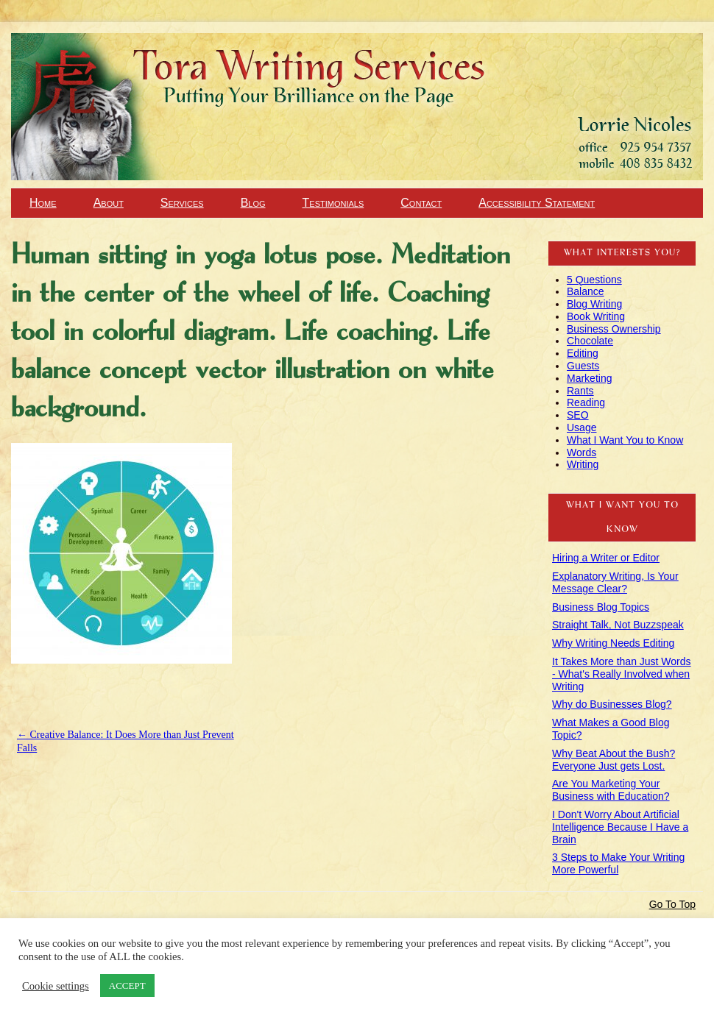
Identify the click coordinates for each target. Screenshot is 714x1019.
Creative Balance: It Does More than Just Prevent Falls (125, 741)
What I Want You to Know (625, 440)
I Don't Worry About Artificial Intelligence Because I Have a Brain (620, 827)
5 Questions (594, 279)
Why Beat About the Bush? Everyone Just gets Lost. (613, 760)
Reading (586, 402)
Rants (580, 391)
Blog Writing (594, 304)
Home (43, 202)
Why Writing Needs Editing (613, 643)
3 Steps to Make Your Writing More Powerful (618, 863)
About (108, 202)
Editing (582, 353)
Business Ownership (614, 329)
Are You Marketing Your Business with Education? (611, 790)
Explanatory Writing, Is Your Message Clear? (615, 582)
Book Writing (596, 316)
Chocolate (590, 341)
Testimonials (333, 202)
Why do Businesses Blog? (612, 704)
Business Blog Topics (600, 607)
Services (182, 202)
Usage (581, 427)
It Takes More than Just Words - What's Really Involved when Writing (621, 674)
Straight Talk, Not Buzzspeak (618, 625)
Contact (421, 202)
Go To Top (672, 904)
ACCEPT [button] (127, 985)
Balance (585, 291)
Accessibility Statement (536, 202)
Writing (582, 464)
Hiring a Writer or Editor (606, 558)
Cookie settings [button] (55, 986)
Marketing (589, 378)
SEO (578, 415)
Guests (583, 366)
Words (581, 452)
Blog (253, 202)
